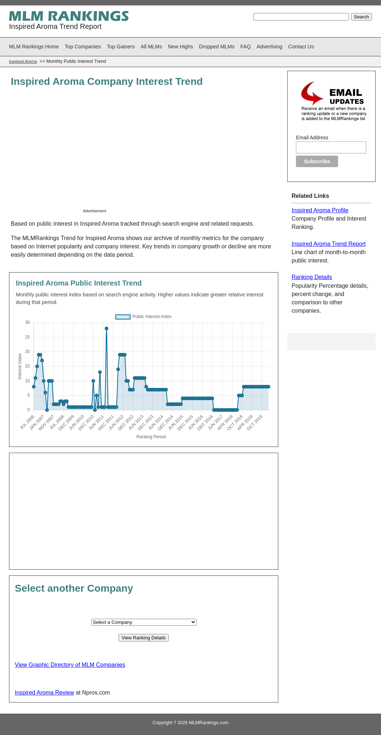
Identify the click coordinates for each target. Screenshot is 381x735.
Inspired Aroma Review (44, 693)
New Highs (180, 46)
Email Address (312, 137)
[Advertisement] (143, 152)
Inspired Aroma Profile (320, 210)
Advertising (269, 46)
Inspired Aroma (23, 61)
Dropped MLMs (216, 46)
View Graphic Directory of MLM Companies (70, 665)
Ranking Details (312, 277)
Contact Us (301, 46)
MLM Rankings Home (34, 46)
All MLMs (151, 46)
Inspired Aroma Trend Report (329, 244)
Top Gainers (121, 46)
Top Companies (83, 46)
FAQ (245, 46)
